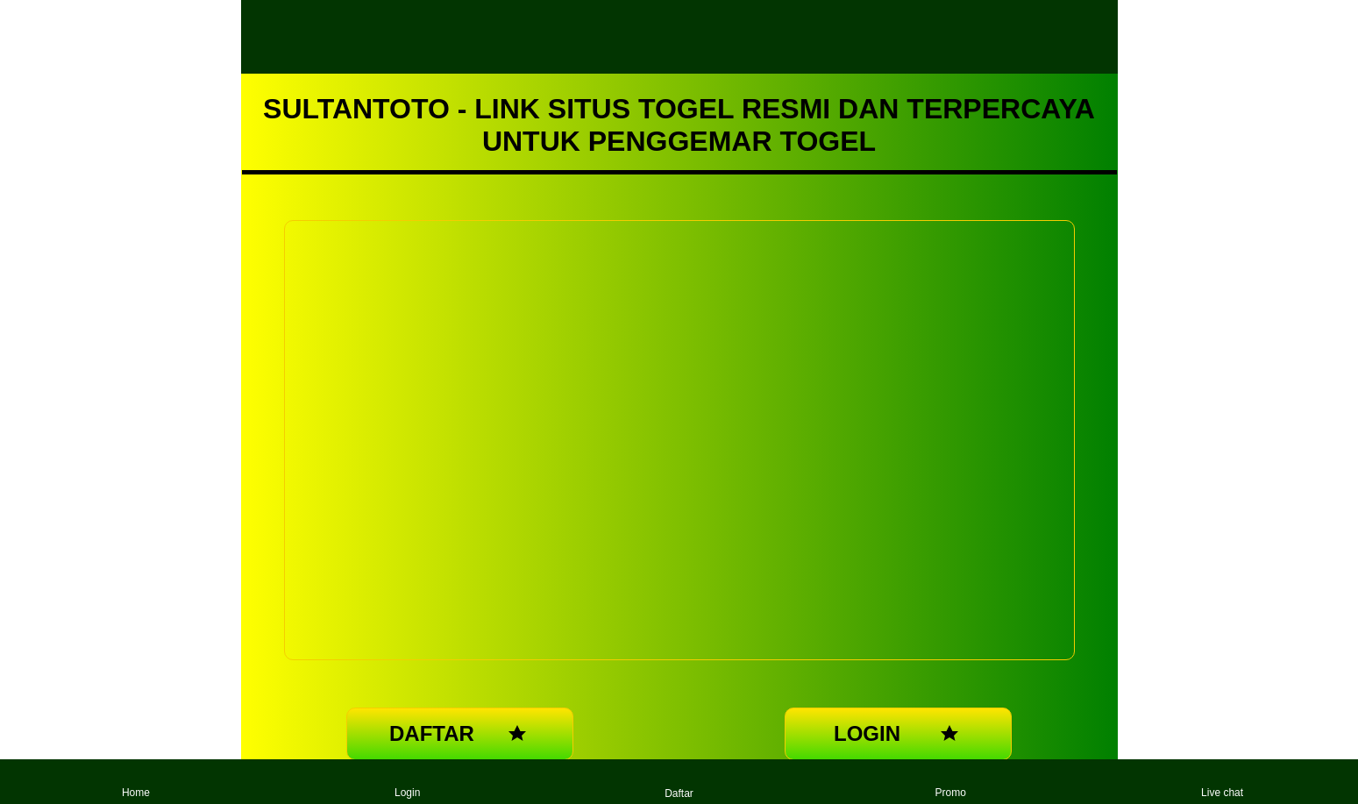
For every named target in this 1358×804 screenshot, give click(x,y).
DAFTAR (459, 734)
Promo (950, 782)
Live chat (1222, 782)
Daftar (679, 782)
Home (136, 782)
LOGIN (898, 734)
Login (407, 782)
